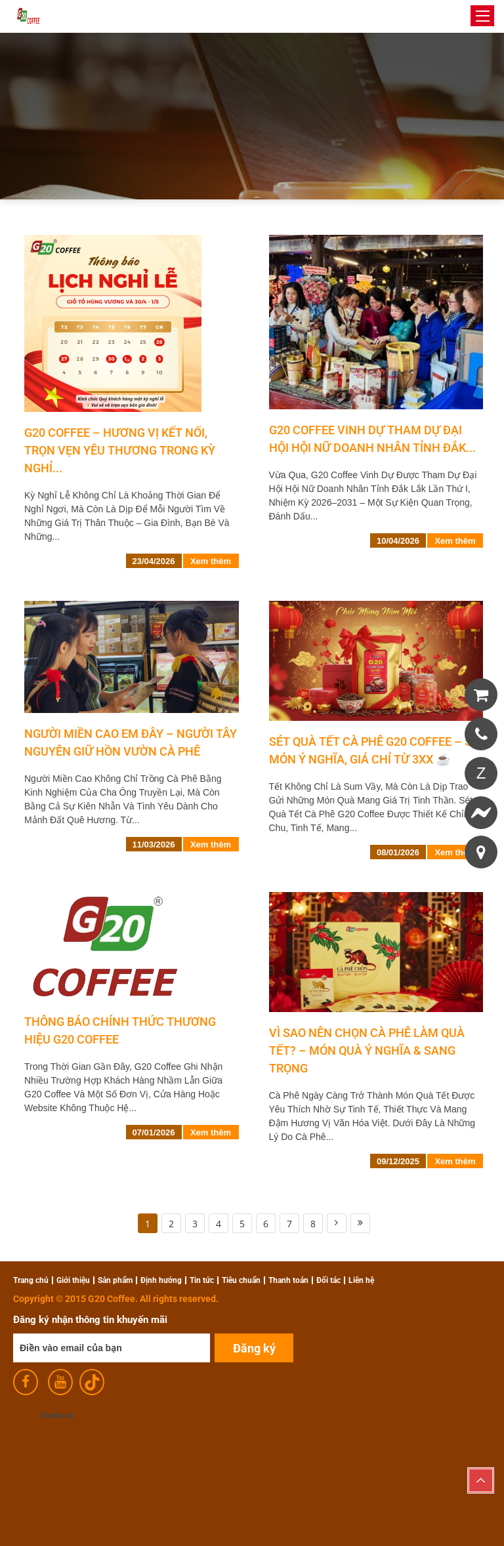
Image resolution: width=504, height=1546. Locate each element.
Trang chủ (31, 1280)
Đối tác (328, 1280)
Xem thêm (210, 561)
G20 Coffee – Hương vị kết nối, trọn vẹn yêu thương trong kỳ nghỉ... (119, 450)
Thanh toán (288, 1280)
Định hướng (161, 1280)
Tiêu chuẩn (241, 1280)
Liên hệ (361, 1280)
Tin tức (202, 1280)
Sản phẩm (115, 1280)
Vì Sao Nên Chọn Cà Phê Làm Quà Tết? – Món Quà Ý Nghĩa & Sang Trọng (367, 1050)
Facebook (56, 1415)
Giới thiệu (73, 1280)
